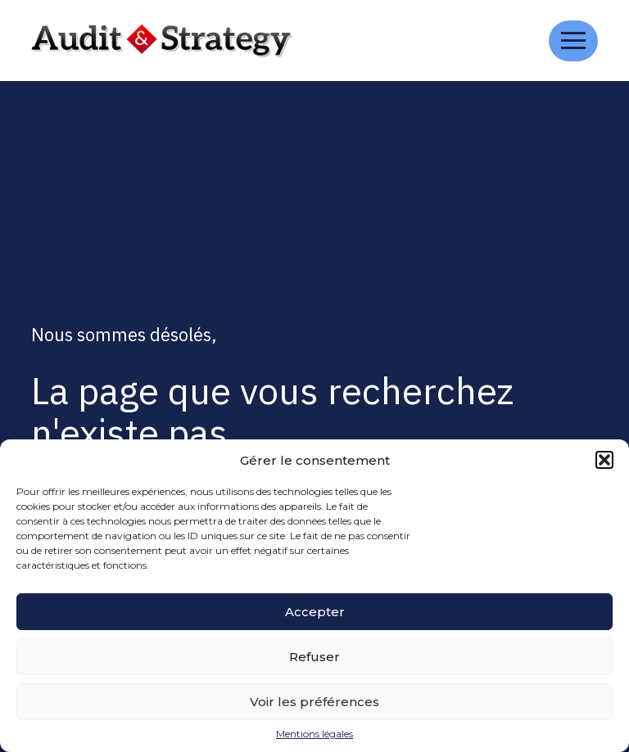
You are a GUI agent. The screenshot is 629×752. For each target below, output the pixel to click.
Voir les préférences (314, 701)
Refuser (314, 656)
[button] (604, 460)
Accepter (315, 611)
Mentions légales (314, 734)
